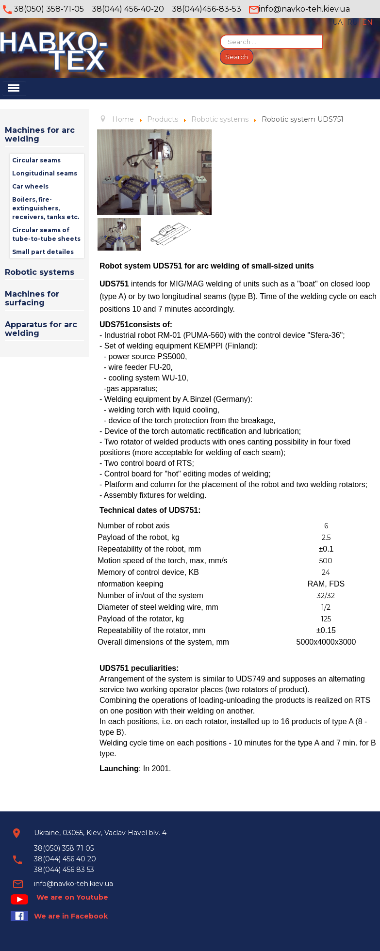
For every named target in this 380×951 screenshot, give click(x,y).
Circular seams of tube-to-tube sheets (46, 234)
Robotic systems (39, 272)
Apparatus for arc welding (41, 329)
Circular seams (36, 160)
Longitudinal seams (44, 173)
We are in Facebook (71, 916)
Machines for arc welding (40, 134)
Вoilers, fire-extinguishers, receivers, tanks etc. (45, 208)
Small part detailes (43, 251)
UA (338, 22)
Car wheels (30, 186)
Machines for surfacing (32, 298)
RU (353, 22)
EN (367, 22)
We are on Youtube (72, 897)
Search (236, 57)
